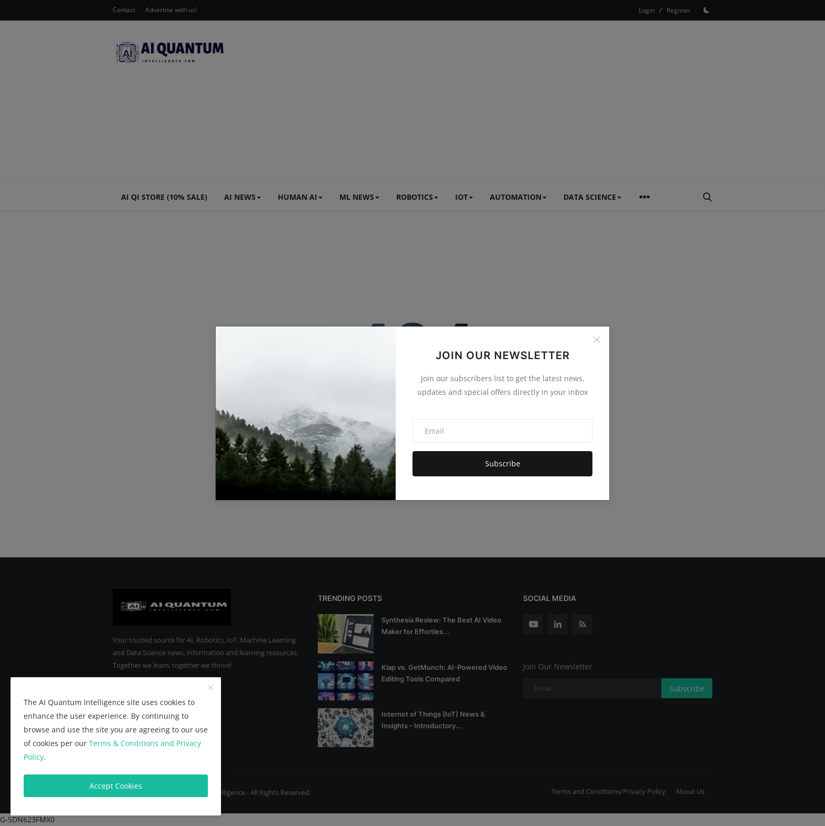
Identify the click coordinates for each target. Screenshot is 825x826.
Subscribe (502, 463)
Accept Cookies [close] (115, 786)
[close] (210, 688)
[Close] (596, 339)
